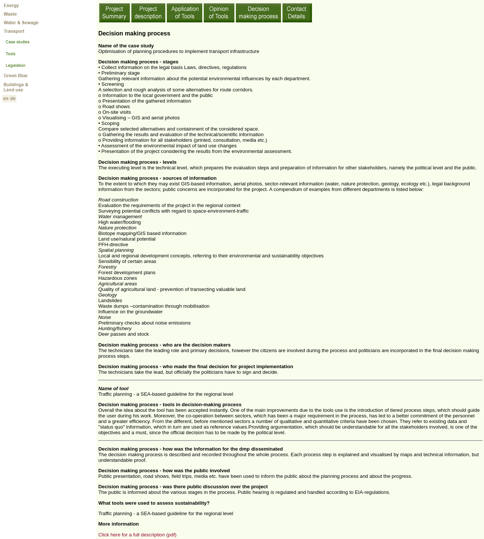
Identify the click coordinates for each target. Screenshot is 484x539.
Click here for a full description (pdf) (137, 535)
